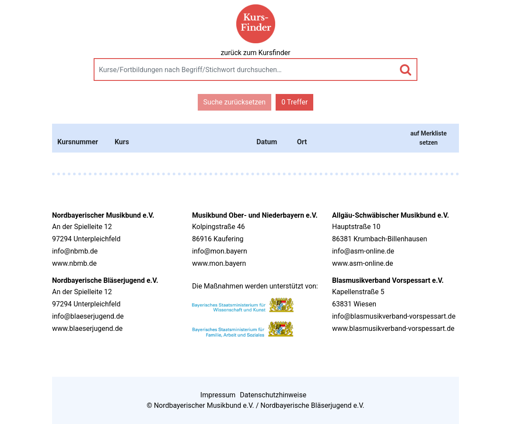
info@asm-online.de (363, 251)
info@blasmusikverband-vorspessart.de (393, 316)
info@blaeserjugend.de (88, 316)
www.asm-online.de (362, 263)
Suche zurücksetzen (234, 102)
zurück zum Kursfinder (255, 53)
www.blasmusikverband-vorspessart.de (393, 328)
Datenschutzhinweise (273, 395)
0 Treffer (294, 102)
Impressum (218, 395)
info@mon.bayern (219, 251)
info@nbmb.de (75, 251)
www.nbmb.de (74, 263)
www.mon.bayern (219, 263)
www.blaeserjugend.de (87, 328)
